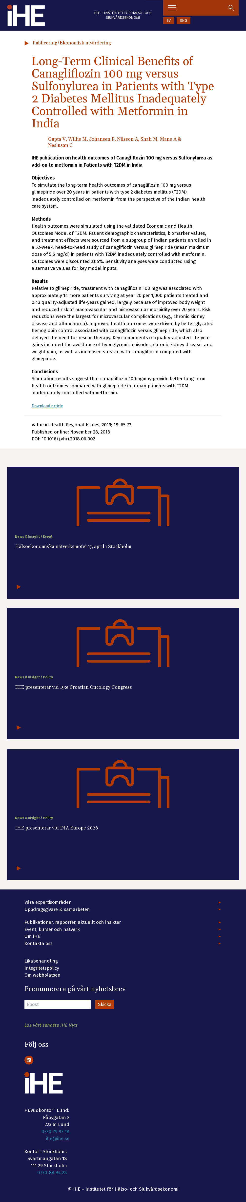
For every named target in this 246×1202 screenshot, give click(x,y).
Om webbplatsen (42, 975)
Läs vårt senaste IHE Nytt (51, 1025)
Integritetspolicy (41, 968)
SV (169, 21)
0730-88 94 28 (52, 1172)
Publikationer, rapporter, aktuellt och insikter (72, 922)
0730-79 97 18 (55, 1131)
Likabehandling (41, 961)
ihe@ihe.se (57, 1138)
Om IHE (32, 936)
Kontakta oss (38, 943)
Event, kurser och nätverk (52, 929)
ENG (183, 21)
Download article (50, 406)
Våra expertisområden (48, 902)
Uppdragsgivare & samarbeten (57, 909)
